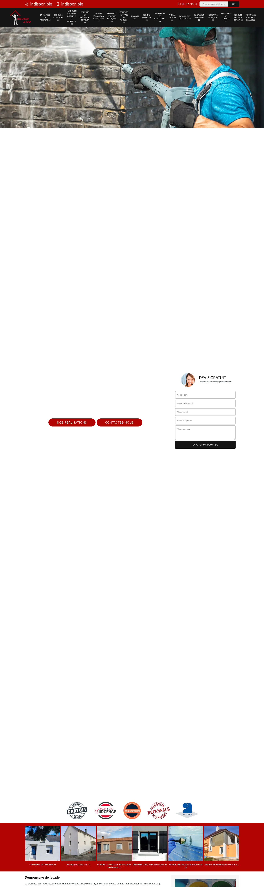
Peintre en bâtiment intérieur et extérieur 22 (72, 17)
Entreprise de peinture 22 (45, 17)
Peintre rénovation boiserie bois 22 (98, 17)
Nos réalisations (72, 422)
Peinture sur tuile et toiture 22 (124, 17)
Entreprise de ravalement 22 (160, 17)
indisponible (38, 4)
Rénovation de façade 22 (199, 17)
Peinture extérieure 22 (58, 17)
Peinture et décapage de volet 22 (84, 17)
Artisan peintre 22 (172, 17)
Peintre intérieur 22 (146, 17)
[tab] (132, 64)
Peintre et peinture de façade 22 (112, 17)
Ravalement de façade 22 (184, 17)
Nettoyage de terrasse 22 (226, 17)
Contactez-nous (119, 422)
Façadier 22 (135, 17)
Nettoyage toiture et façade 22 (251, 17)
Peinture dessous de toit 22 (238, 17)
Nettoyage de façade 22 (212, 17)
